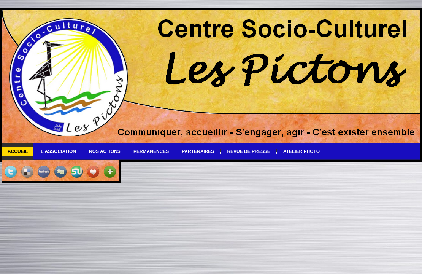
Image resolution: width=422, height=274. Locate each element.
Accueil (18, 151)
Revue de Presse (248, 151)
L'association (58, 151)
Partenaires (198, 151)
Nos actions (105, 151)
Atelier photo (301, 151)
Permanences (151, 151)
